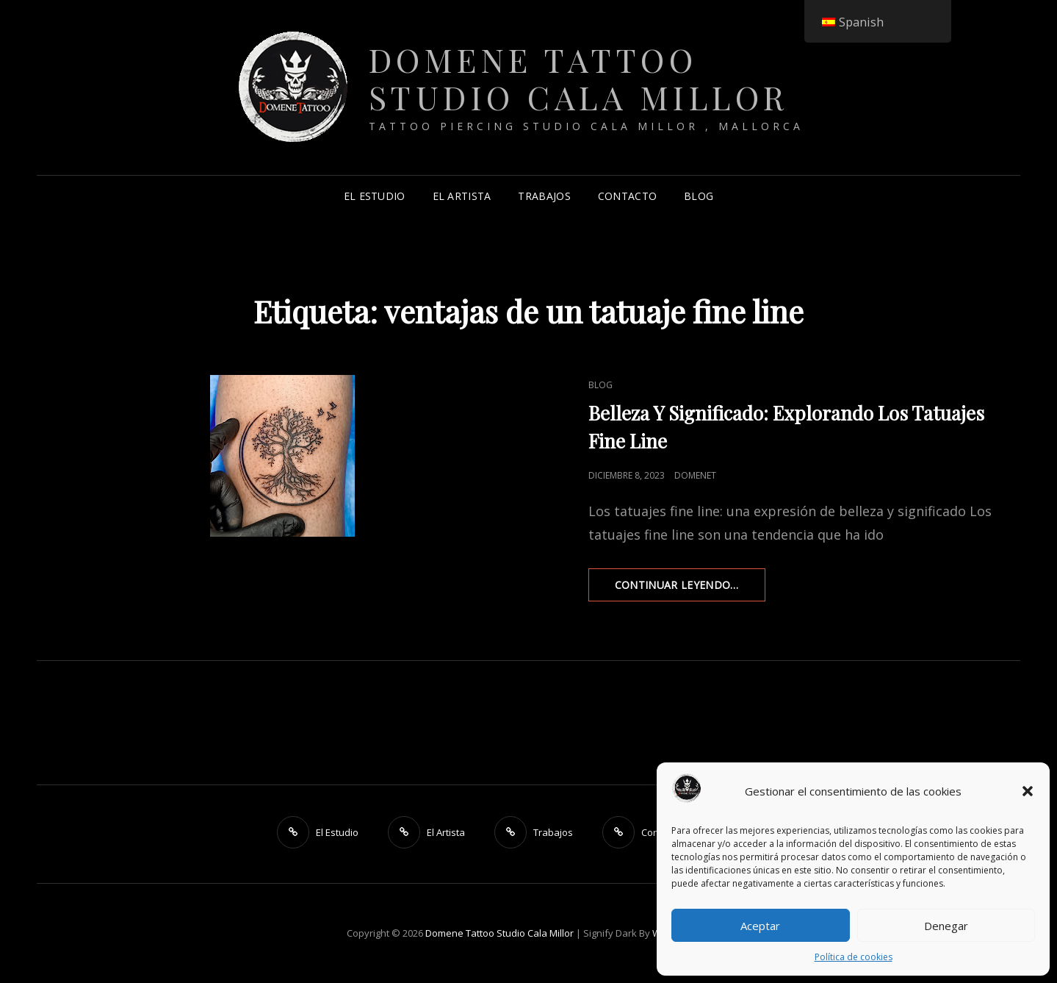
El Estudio (374, 196)
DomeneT (695, 475)
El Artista (462, 196)
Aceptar (760, 925)
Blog (698, 196)
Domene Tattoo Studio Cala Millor (579, 77)
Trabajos (544, 196)
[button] (1027, 791)
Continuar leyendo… (690, 588)
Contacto (627, 196)
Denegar (946, 925)
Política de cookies (853, 957)
